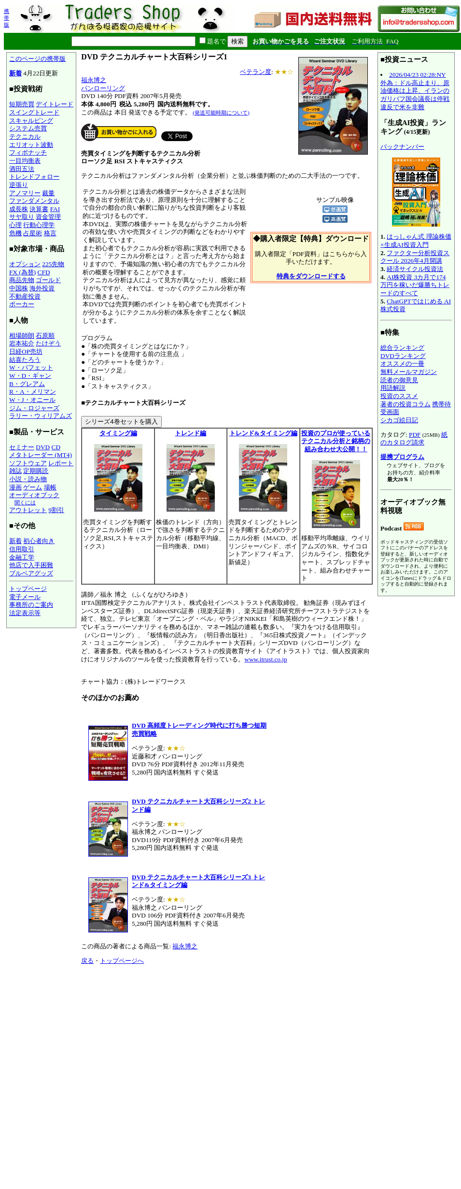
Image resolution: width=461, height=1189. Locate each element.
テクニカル (25, 136)
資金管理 (48, 216)
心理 (15, 225)
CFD (44, 272)
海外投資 (42, 288)
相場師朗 (21, 335)
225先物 (53, 264)
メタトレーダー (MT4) (40, 454)
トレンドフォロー (34, 176)
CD (56, 447)
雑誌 (15, 470)
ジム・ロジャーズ (34, 408)
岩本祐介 (21, 343)
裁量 (48, 193)
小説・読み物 (28, 479)
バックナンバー (402, 146)
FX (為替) (22, 272)
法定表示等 (25, 612)
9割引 (56, 510)
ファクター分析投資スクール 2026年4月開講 (414, 257)
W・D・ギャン (30, 375)
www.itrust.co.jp (265, 659)
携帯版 (6, 18)
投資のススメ (399, 396)
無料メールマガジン (408, 371)
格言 (50, 233)
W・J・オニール (32, 399)
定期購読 (35, 470)
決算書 (38, 209)
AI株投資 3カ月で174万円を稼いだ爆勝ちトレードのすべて (414, 285)
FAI (55, 209)
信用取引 (21, 549)
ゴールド (48, 280)
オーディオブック (34, 495)
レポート (60, 463)
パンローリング (103, 88)
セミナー (21, 447)
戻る (87, 960)
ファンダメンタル (34, 200)
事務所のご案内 (31, 604)
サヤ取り (21, 216)
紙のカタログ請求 (413, 438)
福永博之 (93, 80)
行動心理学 (39, 225)
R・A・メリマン (32, 391)
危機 (15, 233)
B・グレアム (27, 383)
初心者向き (39, 540)
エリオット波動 (31, 144)
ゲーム (32, 487)
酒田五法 (21, 168)
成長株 (18, 209)
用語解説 (392, 387)
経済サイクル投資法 (415, 268)
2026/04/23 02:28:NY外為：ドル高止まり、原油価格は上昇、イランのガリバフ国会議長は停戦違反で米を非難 (414, 91)
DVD (43, 447)
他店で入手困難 (31, 565)
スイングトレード (34, 112)
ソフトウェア (28, 463)
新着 (15, 73)
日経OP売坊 (25, 351)
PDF (414, 434)
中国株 (18, 288)
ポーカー (21, 304)
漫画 (15, 487)
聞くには (25, 502)
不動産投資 (25, 296)
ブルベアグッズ (31, 573)
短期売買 (21, 104)
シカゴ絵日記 (399, 420)
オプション (25, 264)
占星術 (32, 233)
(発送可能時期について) (221, 112)
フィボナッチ (28, 152)
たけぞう (48, 343)
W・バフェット (31, 367)
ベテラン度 (255, 71)
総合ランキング (402, 347)
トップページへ (122, 960)
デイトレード (54, 104)
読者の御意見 (399, 380)
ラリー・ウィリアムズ (40, 415)
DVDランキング (403, 355)
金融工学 (21, 557)
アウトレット (28, 510)
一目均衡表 (25, 160)
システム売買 (28, 128)
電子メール (25, 597)
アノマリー (25, 193)
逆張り (18, 184)
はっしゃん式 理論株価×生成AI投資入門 (415, 240)
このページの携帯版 (37, 58)
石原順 (45, 335)
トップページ (28, 588)
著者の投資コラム (405, 404)
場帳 (50, 487)
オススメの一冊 (402, 363)
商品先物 (21, 280)
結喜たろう (25, 359)
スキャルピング (31, 120)
